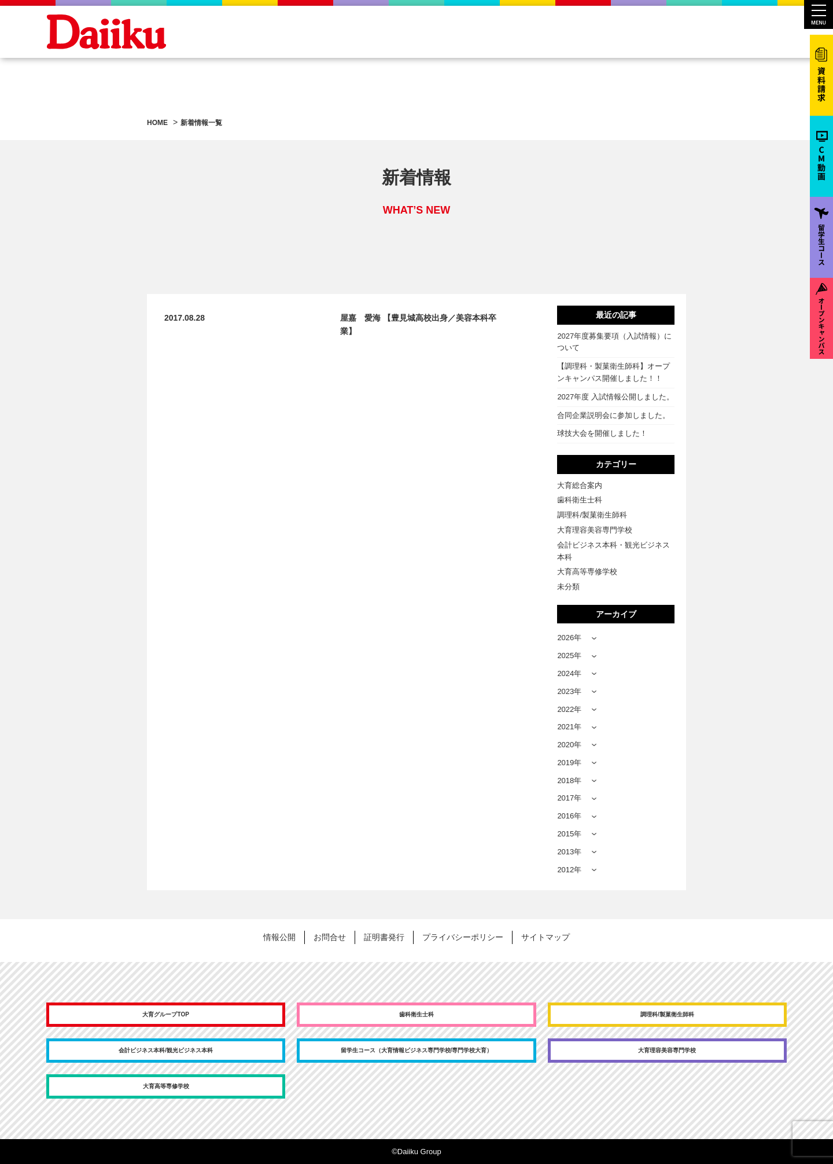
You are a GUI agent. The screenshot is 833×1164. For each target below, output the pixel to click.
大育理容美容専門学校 (594, 530)
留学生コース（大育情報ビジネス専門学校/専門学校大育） (417, 1050)
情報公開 (279, 937)
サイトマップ (545, 937)
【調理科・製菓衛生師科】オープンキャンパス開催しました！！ (613, 372)
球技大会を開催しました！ (602, 433)
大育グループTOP (165, 1014)
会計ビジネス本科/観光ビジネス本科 (166, 1050)
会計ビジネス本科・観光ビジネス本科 (613, 551)
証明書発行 (384, 937)
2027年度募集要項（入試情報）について (614, 342)
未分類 (568, 586)
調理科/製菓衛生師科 (592, 515)
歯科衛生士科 (579, 499)
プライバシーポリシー (462, 937)
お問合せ (330, 937)
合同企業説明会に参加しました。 (613, 415)
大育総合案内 (579, 485)
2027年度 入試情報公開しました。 (615, 396)
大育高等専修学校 (587, 571)
